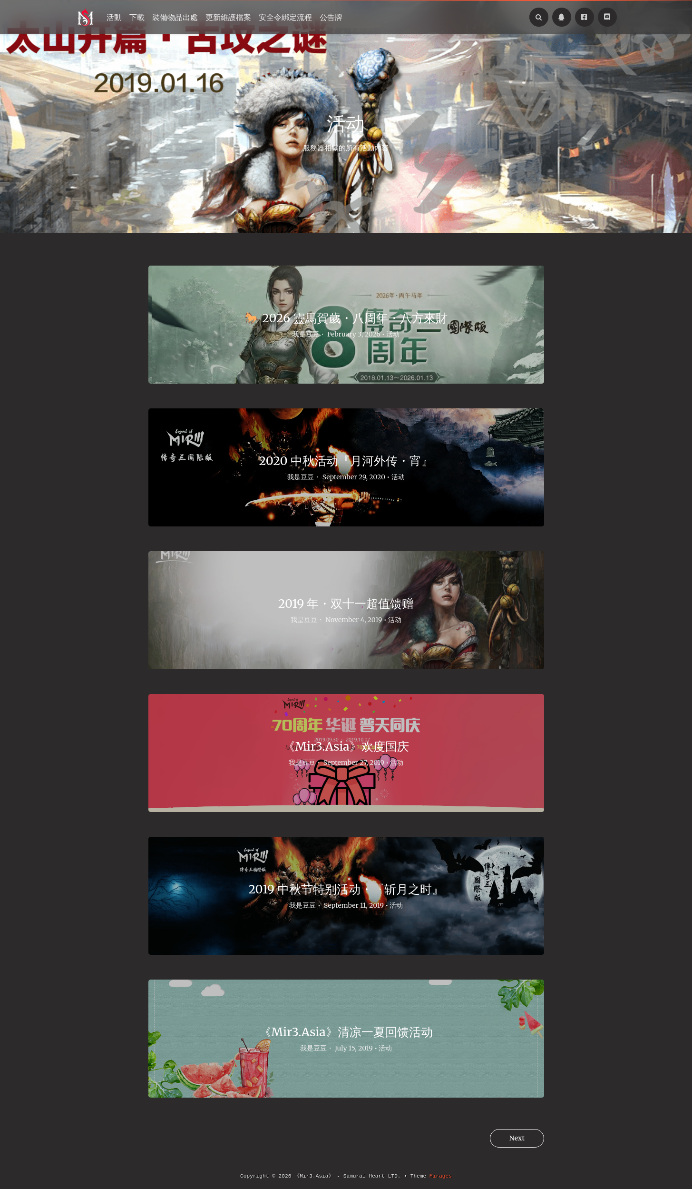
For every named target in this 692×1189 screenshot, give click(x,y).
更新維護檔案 (228, 17)
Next (514, 1138)
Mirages (440, 1176)
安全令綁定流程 (285, 17)
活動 (114, 17)
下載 (137, 17)
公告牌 (331, 17)
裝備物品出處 (175, 17)
